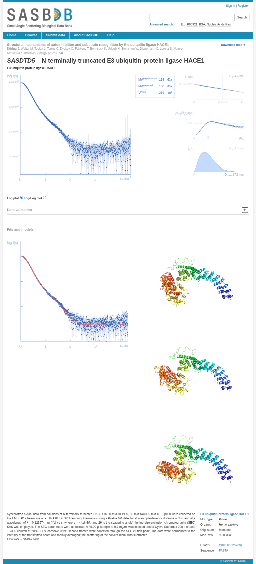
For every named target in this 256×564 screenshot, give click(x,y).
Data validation (19, 210)
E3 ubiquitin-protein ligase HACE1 (31, 68)
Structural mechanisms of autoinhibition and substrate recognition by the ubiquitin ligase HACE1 (88, 45)
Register (243, 5)
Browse (31, 35)
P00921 (192, 24)
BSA (202, 24)
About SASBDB (86, 35)
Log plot (13, 198)
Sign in (230, 5)
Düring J (13, 48)
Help (110, 35)
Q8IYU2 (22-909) (230, 545)
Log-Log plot (33, 198)
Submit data (55, 35)
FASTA (223, 550)
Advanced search (161, 24)
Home (11, 35)
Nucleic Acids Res (219, 24)
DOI (60, 53)
